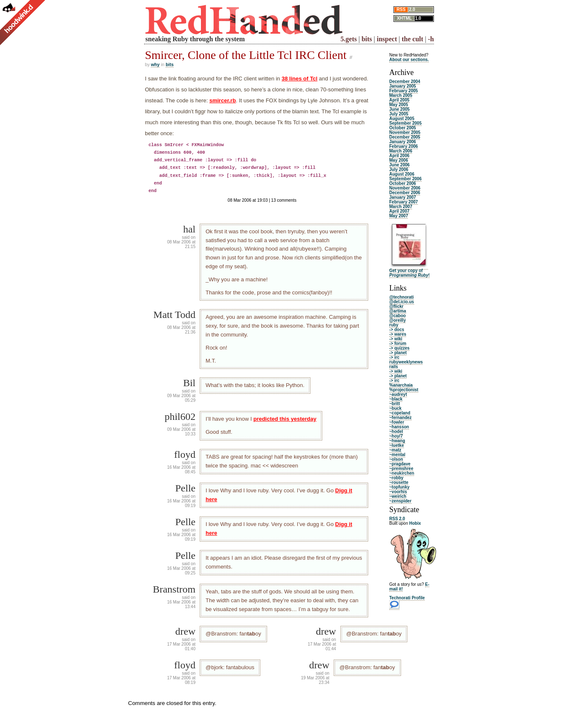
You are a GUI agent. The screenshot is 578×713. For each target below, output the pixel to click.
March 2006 (400, 151)
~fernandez (400, 417)
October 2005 (402, 128)
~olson (396, 459)
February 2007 (403, 202)
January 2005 (402, 86)
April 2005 (399, 100)
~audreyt (398, 394)
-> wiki (395, 338)
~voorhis (398, 491)
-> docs (396, 329)
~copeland (399, 413)
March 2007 (400, 206)
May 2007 (398, 216)
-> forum (397, 343)
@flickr (396, 306)
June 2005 (399, 109)
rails (393, 366)
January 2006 (402, 141)
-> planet (398, 352)
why (155, 64)
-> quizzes (399, 348)
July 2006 (398, 169)
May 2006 (398, 160)
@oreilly (397, 320)
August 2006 (401, 174)
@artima (397, 311)
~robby (396, 477)
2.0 (412, 9)
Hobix (415, 523)
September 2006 (405, 178)
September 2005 (405, 123)
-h (431, 39)
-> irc (394, 357)
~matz (395, 450)
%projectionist (403, 389)
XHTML (404, 18)
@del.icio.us (401, 301)
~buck (395, 408)
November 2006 (404, 188)
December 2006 (404, 192)
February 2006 (403, 146)
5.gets (348, 39)
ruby (394, 325)
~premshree (401, 468)
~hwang (397, 440)
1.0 (418, 18)
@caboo (397, 315)
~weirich (397, 496)
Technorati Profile (407, 598)
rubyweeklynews (406, 362)
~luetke (396, 445)
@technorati (401, 297)
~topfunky (399, 487)
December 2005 (404, 137)
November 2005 (404, 132)
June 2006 (399, 165)
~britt (394, 403)
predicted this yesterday (284, 419)
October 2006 (402, 183)
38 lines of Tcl (299, 78)
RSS (400, 9)
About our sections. (409, 59)
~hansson (399, 427)
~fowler (396, 422)
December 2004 (404, 81)
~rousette (398, 482)
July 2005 (398, 114)
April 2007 (399, 211)
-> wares (397, 334)
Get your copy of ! (409, 273)
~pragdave (399, 464)
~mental (397, 454)
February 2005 (403, 90)
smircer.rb (222, 100)
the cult (412, 39)
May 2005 (398, 104)
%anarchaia (401, 385)
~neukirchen (401, 473)
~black (395, 399)
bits (366, 39)
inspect (387, 39)
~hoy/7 (396, 436)
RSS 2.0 (397, 518)
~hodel (396, 431)
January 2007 (402, 197)
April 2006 (399, 155)
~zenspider (400, 501)
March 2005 (400, 95)
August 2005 (401, 118)
